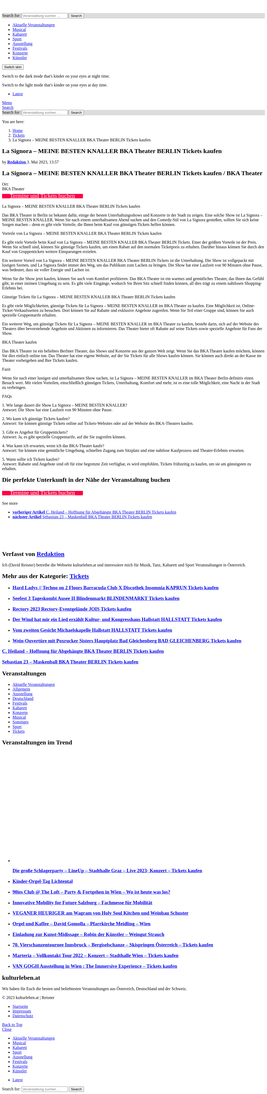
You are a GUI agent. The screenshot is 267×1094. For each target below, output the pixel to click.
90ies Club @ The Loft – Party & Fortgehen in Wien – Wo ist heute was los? (91, 892)
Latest (18, 94)
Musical (19, 29)
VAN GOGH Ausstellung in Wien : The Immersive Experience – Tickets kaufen (95, 966)
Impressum (22, 1011)
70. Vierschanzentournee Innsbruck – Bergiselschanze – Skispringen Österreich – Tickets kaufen (113, 944)
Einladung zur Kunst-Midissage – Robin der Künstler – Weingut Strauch (88, 934)
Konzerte (20, 53)
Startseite (20, 1006)
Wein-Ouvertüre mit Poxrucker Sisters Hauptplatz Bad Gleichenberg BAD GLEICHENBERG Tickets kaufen (127, 640)
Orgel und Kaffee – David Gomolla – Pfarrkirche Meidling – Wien (81, 923)
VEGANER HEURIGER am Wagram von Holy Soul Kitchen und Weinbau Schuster (101, 913)
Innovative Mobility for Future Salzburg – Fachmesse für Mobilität (82, 902)
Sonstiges (20, 722)
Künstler (20, 57)
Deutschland (23, 698)
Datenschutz (23, 1016)
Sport (17, 39)
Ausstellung (22, 43)
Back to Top (12, 1024)
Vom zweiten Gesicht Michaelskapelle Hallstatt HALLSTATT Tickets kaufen (92, 630)
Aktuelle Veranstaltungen (34, 25)
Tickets (79, 576)
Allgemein (21, 689)
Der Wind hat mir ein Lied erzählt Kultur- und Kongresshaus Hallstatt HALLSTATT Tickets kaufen (117, 619)
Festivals (20, 48)
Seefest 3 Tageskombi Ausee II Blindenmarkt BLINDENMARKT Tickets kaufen (96, 598)
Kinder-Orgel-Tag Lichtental (43, 881)
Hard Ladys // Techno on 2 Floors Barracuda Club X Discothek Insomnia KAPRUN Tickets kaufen (116, 587)
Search (76, 16)
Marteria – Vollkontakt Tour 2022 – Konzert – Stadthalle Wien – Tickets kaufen (95, 955)
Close (6, 1029)
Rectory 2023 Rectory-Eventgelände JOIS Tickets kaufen (72, 609)
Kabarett (20, 34)
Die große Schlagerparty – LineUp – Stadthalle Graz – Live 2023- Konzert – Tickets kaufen (107, 870)
